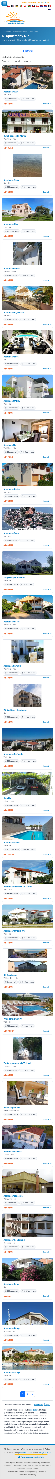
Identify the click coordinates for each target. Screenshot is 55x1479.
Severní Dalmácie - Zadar (23, 31)
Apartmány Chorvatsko (37, 1472)
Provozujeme (10, 1463)
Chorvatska (17, 1466)
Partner (21, 1472)
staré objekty (13, 1472)
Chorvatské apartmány (27, 1475)
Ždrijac (47, 1404)
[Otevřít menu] (4, 3)
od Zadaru (34, 1410)
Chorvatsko (6, 31)
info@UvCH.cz (45, 1452)
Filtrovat (27, 51)
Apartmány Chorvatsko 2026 (33, 1466)
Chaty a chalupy (32, 1469)
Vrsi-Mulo (38, 1404)
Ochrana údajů (25, 1452)
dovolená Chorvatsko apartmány (28, 1463)
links (26, 1472)
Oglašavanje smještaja (31, 1457)
